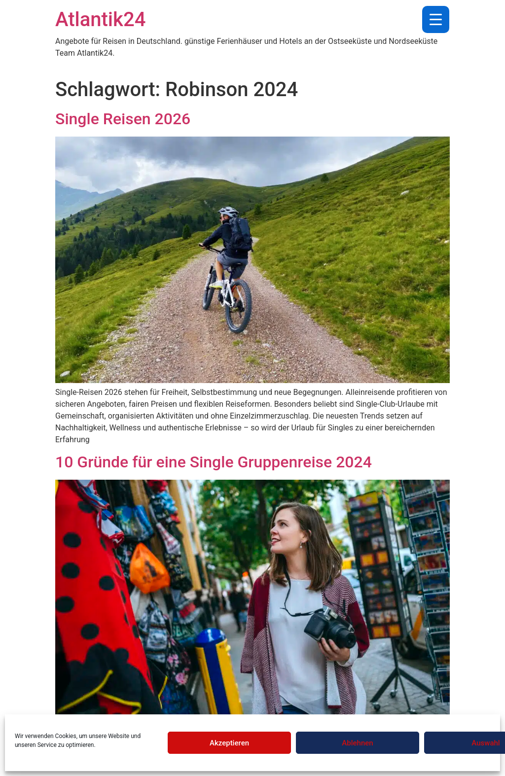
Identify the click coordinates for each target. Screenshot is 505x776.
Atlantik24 (100, 19)
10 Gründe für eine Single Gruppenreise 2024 (213, 462)
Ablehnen (357, 743)
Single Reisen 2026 (122, 118)
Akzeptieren (229, 743)
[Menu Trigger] (435, 19)
